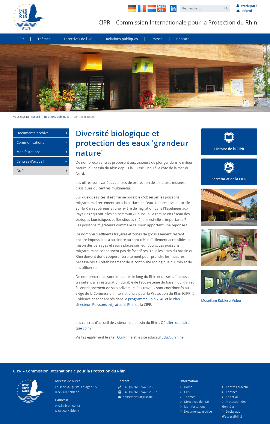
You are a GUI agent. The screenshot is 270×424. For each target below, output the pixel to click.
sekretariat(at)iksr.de (138, 397)
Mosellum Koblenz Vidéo (221, 300)
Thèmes (189, 397)
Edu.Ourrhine (173, 337)
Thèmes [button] (44, 39)
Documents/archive (32, 133)
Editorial (231, 397)
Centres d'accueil (30, 161)
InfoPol (244, 11)
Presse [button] (157, 39)
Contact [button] (182, 39)
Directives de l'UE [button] (78, 39)
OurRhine (125, 337)
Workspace (246, 6)
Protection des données (234, 404)
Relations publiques (56, 117)
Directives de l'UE (196, 402)
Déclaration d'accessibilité (232, 413)
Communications (30, 142)
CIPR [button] (20, 39)
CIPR (186, 392)
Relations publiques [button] (122, 39)
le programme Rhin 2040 (144, 299)
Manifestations (29, 151)
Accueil (35, 117)
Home (187, 387)
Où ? (20, 170)
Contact (231, 392)
